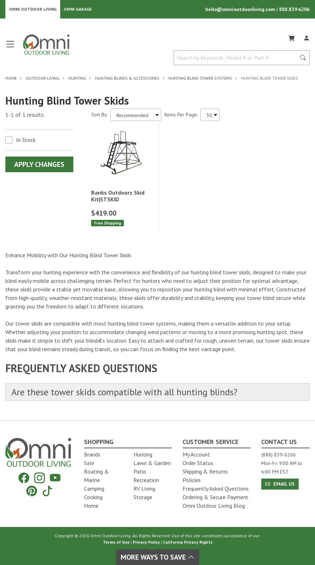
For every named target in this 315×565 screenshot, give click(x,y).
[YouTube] (55, 478)
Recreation (146, 480)
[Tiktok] (47, 491)
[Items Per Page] (210, 115)
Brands (92, 454)
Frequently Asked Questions (216, 488)
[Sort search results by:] (135, 115)
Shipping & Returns (205, 471)
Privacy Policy (146, 542)
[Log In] (306, 37)
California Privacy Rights (187, 542)
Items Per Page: (181, 114)
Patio (139, 471)
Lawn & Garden (152, 462)
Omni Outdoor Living (33, 9)
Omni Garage (78, 9)
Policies (192, 480)
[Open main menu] (10, 47)
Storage (142, 497)
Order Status (198, 462)
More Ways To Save (158, 557)
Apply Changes (39, 164)
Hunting (142, 454)
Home (91, 505)
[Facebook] (24, 478)
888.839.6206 (294, 9)
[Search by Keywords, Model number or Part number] (237, 58)
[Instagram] (39, 478)
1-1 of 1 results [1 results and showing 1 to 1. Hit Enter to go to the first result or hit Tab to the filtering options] (24, 114)
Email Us (280, 484)
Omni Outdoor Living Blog (214, 505)
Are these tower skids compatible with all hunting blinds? (124, 392)
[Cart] (291, 37)
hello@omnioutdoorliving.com (241, 9)
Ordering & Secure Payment (215, 497)
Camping (94, 488)
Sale (89, 462)
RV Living (144, 488)
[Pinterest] (31, 491)
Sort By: (99, 114)
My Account (196, 454)
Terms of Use (116, 542)
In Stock (26, 139)
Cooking (93, 497)
